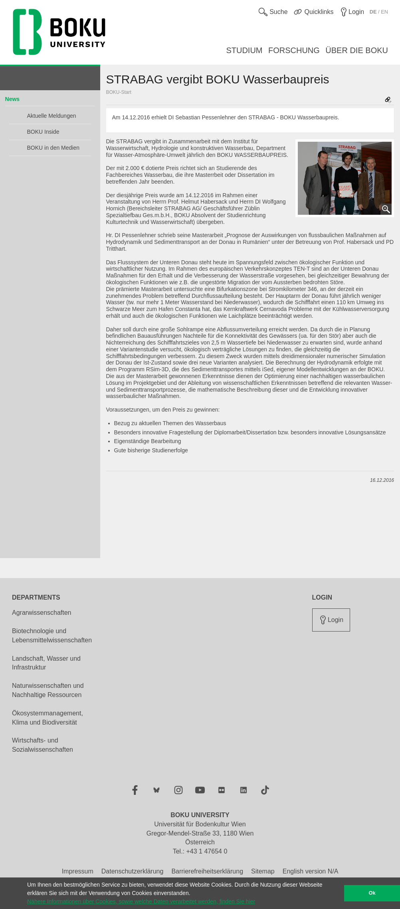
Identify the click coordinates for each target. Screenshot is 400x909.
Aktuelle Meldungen (51, 116)
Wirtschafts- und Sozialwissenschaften (42, 745)
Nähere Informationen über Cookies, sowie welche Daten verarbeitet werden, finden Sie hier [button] (141, 901)
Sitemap (263, 871)
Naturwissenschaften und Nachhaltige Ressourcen (48, 690)
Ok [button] (372, 893)
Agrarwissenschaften (41, 612)
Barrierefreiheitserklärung (207, 871)
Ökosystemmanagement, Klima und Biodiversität (47, 718)
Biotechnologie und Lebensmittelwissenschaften (52, 636)
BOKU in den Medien (53, 148)
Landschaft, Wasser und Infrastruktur (46, 663)
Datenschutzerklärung (132, 871)
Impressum (77, 871)
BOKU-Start (118, 92)
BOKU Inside (43, 132)
